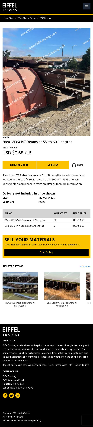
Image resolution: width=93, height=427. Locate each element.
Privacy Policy (33, 421)
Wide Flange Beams (27, 18)
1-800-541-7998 (24, 388)
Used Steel (9, 18)
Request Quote (19, 165)
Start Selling (46, 252)
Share (77, 165)
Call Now (53, 165)
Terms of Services (13, 421)
